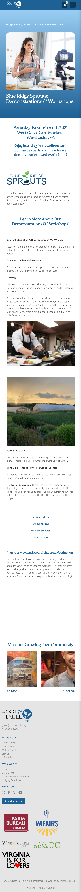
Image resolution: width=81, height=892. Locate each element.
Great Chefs (8, 772)
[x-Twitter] (14, 792)
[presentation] (2, 670)
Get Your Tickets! (40, 516)
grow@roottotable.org (14, 725)
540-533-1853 (10, 728)
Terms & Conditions (45, 887)
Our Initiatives (9, 742)
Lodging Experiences (12, 780)
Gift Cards (7, 757)
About (5, 769)
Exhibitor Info (40, 537)
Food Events (8, 746)
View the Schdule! (40, 530)
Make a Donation (10, 750)
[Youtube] (20, 792)
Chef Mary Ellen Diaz (40, 691)
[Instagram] (3, 792)
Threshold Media (68, 880)
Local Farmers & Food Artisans (17, 776)
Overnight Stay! (40, 523)
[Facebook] (9, 792)
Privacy (30, 887)
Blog (8, 24)
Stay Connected (13, 801)
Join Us (5, 753)
